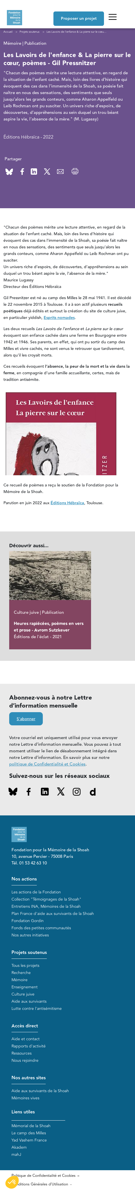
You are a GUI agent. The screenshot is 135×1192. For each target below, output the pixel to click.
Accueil (7, 32)
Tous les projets (25, 966)
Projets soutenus (29, 952)
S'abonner (26, 719)
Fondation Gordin (27, 921)
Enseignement (24, 987)
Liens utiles (23, 1112)
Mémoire (19, 980)
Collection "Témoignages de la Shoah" (46, 899)
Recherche (21, 973)
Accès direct (24, 1026)
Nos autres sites (28, 1078)
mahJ (16, 1155)
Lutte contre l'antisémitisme (36, 1009)
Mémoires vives (25, 1098)
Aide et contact (25, 1039)
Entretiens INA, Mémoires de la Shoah (46, 906)
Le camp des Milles (28, 1133)
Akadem (19, 1147)
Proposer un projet (79, 18)
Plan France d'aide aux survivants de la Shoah (52, 914)
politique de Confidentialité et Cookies (47, 764)
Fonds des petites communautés (41, 928)
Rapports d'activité (28, 1046)
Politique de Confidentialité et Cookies (43, 1176)
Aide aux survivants (29, 1001)
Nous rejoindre (24, 1060)
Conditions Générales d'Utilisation (39, 1184)
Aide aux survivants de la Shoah (40, 1091)
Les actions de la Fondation (36, 892)
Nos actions (24, 879)
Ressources (21, 1053)
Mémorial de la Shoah (31, 1126)
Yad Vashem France (29, 1140)
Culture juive (22, 994)
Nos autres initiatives (30, 935)
